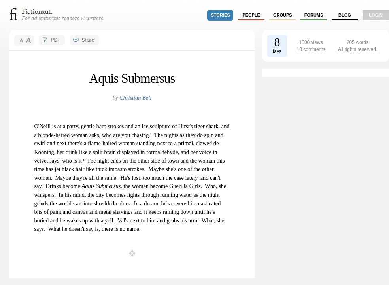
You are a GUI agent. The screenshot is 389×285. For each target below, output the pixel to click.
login (376, 15)
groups (282, 15)
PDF (55, 40)
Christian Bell (135, 98)
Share (87, 40)
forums (313, 15)
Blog (344, 15)
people (251, 15)
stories (220, 15)
